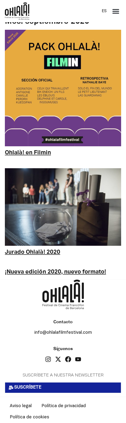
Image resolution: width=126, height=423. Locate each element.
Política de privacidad (63, 406)
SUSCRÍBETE (27, 387)
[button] (115, 11)
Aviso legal (21, 406)
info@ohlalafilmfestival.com (63, 333)
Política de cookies (29, 417)
